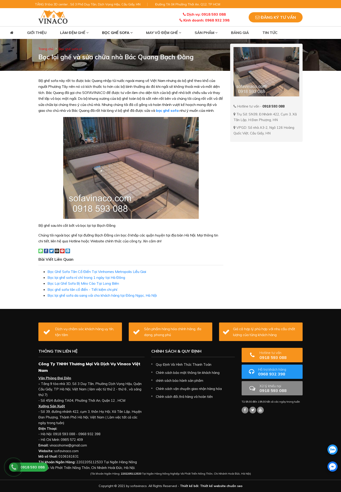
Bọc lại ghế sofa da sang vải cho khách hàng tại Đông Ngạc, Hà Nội (102, 295)
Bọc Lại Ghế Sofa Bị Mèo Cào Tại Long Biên (83, 283)
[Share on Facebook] (46, 250)
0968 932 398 (278, 372)
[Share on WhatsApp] (40, 250)
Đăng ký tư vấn (275, 17)
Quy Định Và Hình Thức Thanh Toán (183, 364)
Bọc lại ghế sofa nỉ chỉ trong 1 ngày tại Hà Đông (86, 277)
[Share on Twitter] (51, 250)
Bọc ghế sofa (117, 32)
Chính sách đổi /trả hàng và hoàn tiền (184, 396)
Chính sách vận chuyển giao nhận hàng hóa (189, 389)
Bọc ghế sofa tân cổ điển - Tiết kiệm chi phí (82, 289)
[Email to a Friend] (57, 250)
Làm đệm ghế (74, 32)
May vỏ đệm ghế (163, 32)
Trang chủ (45, 49)
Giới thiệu (37, 32)
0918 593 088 (279, 355)
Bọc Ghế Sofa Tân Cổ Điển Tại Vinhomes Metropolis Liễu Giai (96, 271)
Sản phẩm (206, 32)
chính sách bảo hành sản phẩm (179, 380)
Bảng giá (240, 32)
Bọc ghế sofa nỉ (70, 49)
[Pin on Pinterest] (62, 250)
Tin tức (270, 32)
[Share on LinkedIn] (67, 250)
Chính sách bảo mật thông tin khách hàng (188, 372)
